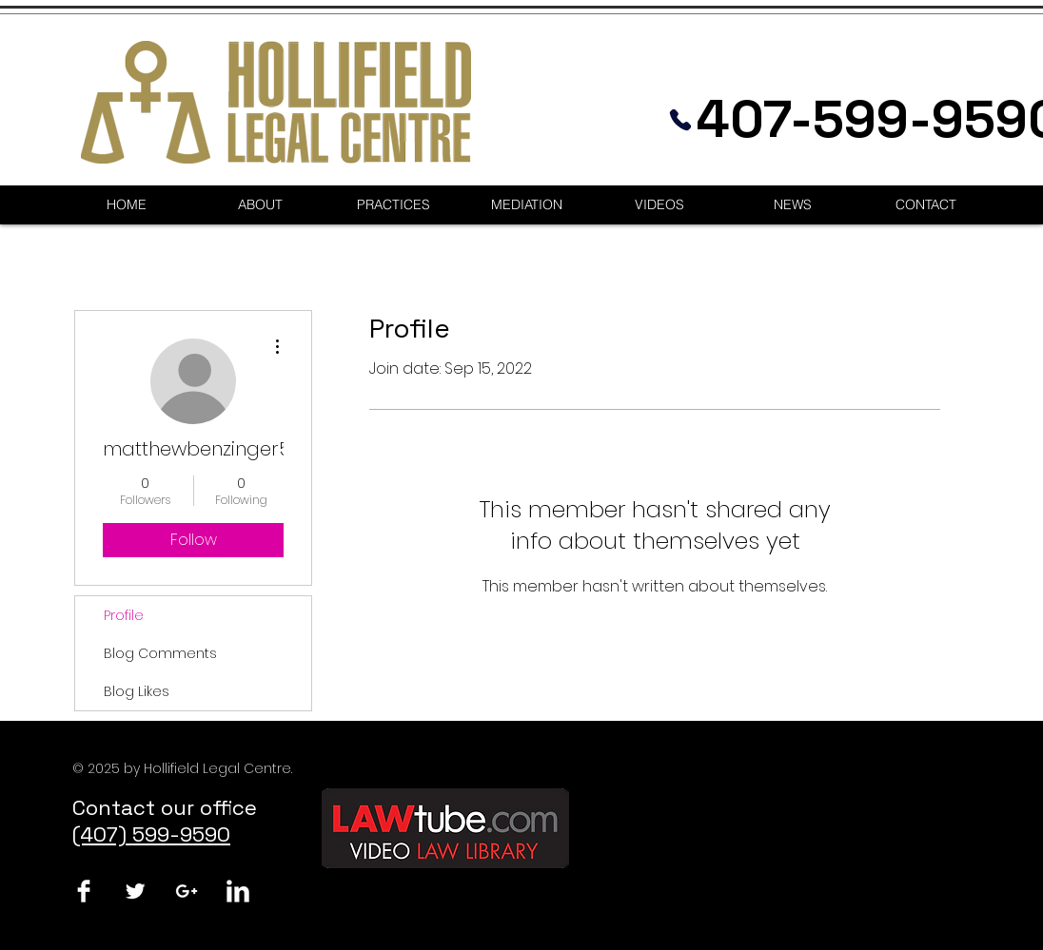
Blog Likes (136, 691)
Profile (124, 615)
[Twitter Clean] (135, 891)
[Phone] (680, 119)
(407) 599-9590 (151, 834)
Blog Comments (160, 653)
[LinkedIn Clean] (237, 891)
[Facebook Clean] (83, 891)
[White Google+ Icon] (186, 891)
